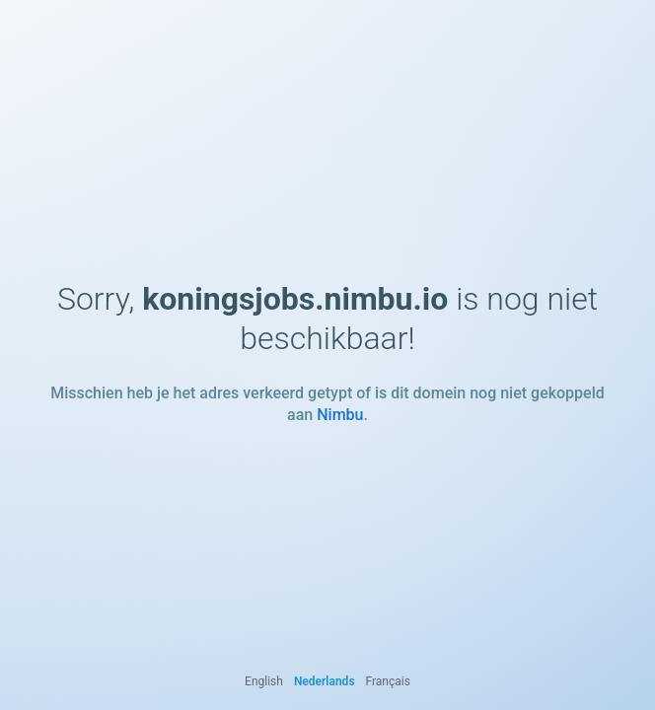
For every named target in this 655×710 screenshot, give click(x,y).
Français (388, 681)
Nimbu (340, 414)
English (264, 681)
